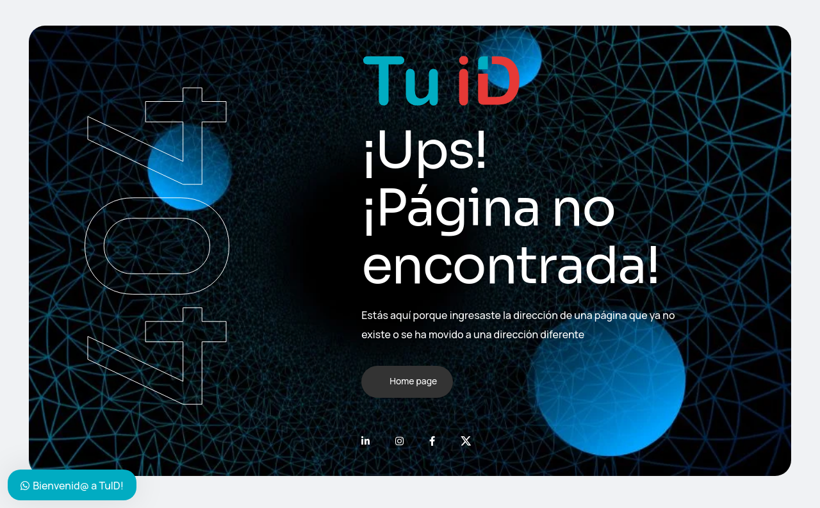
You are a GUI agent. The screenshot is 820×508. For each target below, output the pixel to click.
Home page (413, 381)
